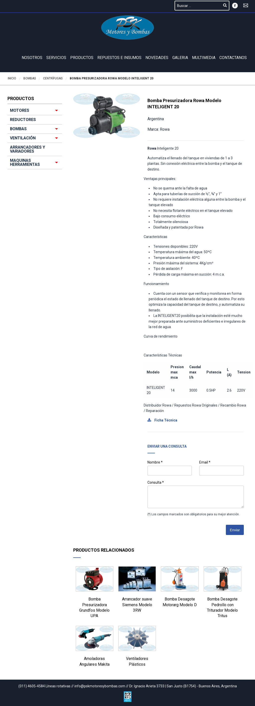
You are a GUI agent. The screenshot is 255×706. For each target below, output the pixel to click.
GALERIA (180, 57)
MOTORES (19, 110)
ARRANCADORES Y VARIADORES (27, 149)
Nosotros (32, 57)
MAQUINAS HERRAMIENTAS (25, 162)
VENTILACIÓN (23, 138)
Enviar (235, 530)
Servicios (56, 57)
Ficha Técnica (162, 420)
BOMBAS (18, 128)
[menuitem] (34, 137)
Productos (81, 57)
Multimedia (203, 57)
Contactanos (233, 57)
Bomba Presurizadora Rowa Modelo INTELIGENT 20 (111, 78)
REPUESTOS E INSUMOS (119, 57)
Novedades (156, 57)
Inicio (12, 78)
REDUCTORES (23, 119)
